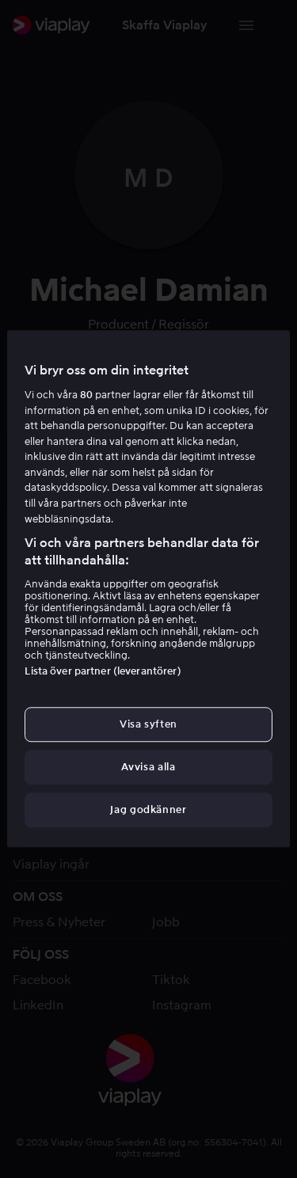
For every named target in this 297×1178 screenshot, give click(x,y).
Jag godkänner (148, 810)
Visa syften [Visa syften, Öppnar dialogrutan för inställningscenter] (148, 724)
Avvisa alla (148, 767)
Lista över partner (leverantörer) (103, 671)
